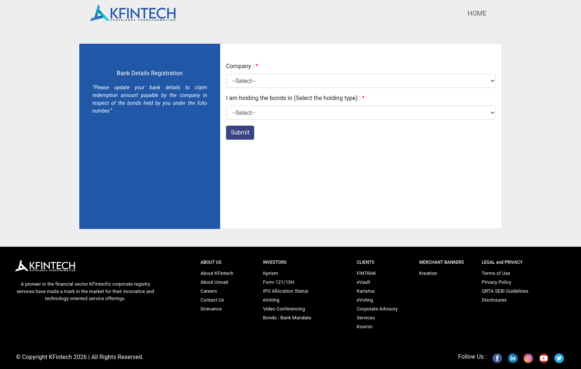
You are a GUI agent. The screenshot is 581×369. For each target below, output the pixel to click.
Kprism (270, 273)
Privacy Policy (496, 282)
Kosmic (365, 326)
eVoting (271, 300)
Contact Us (212, 300)
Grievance (211, 309)
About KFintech (216, 273)
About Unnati (214, 282)
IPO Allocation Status (285, 291)
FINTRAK (366, 273)
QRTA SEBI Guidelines (505, 291)
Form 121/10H (279, 282)
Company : (242, 66)
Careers (208, 291)
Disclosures (494, 300)
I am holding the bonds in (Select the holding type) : (295, 98)
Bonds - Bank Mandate (287, 317)
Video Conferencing (284, 309)
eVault (364, 282)
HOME (477, 13)
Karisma (366, 291)
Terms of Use (496, 273)
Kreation (428, 273)
